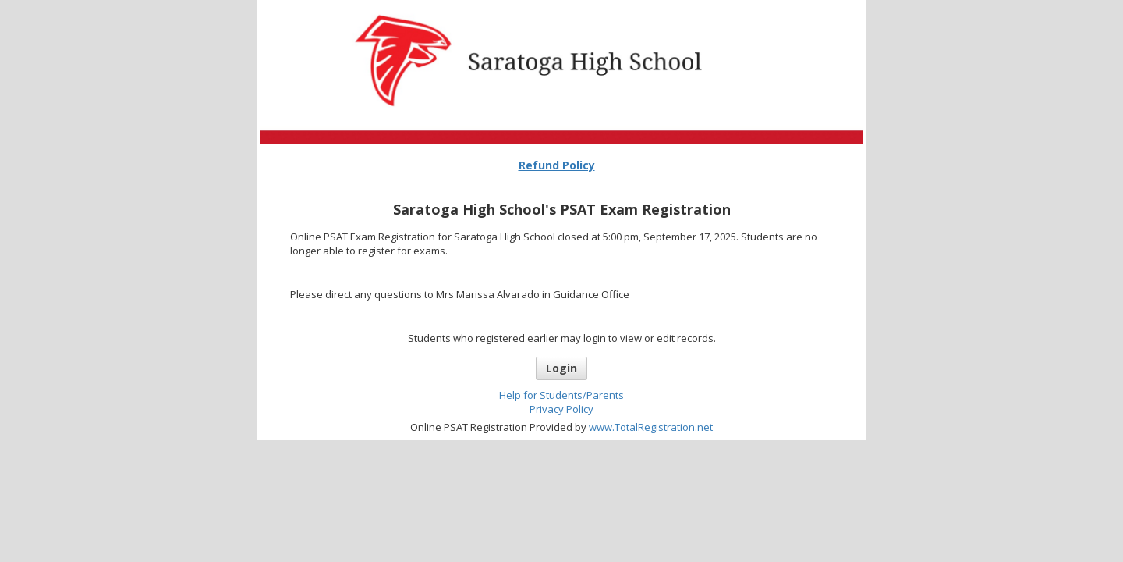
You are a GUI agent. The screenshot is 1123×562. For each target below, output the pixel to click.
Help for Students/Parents (561, 395)
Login (561, 368)
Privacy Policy (561, 409)
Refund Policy (557, 165)
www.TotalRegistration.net (651, 427)
